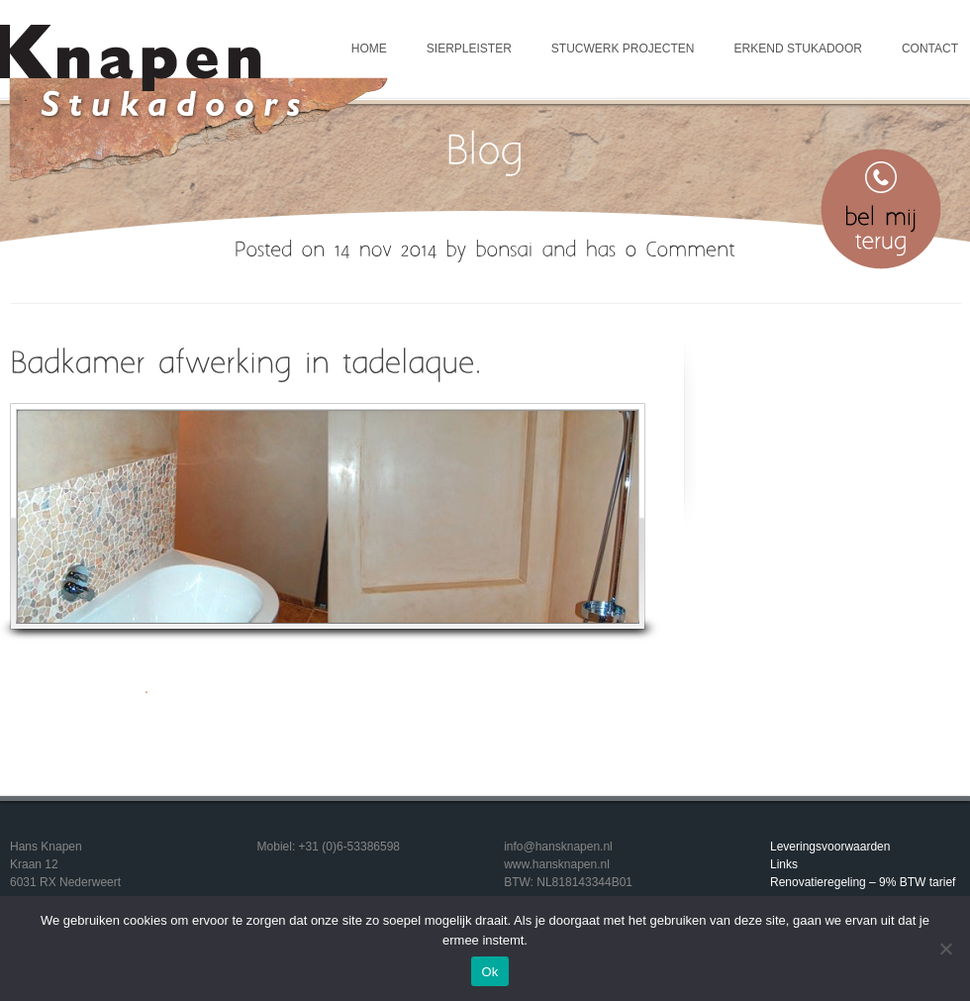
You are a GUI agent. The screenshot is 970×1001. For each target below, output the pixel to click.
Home (369, 48)
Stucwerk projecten (623, 48)
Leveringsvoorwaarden (830, 846)
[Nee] (945, 948)
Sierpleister (469, 48)
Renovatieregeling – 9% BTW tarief (862, 882)
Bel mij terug (881, 209)
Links (784, 864)
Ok (489, 971)
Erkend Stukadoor (798, 48)
